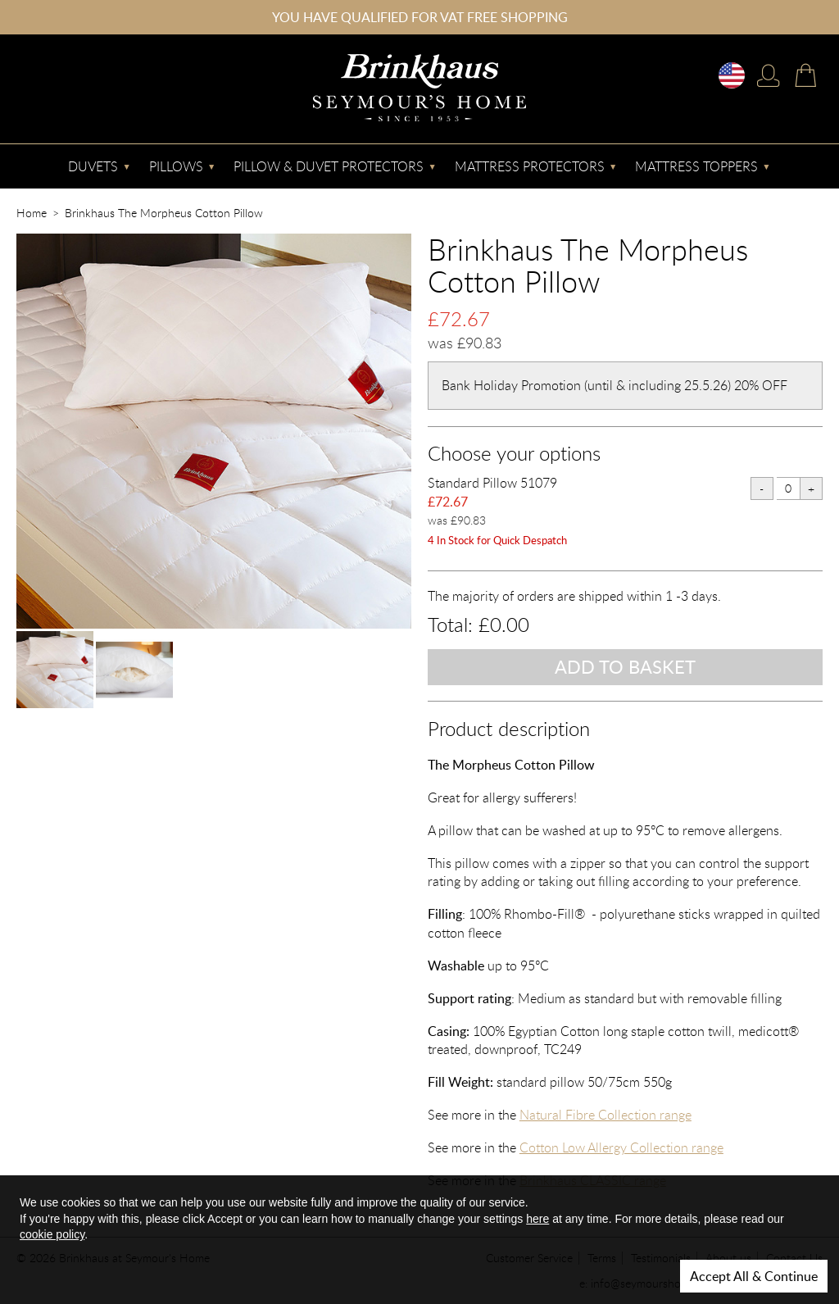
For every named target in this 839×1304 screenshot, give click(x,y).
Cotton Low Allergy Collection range (621, 1147)
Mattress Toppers (696, 166)
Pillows (176, 166)
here (537, 1218)
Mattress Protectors (530, 166)
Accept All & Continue (754, 1276)
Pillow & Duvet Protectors (329, 166)
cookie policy (52, 1234)
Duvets (93, 166)
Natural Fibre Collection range (605, 1115)
